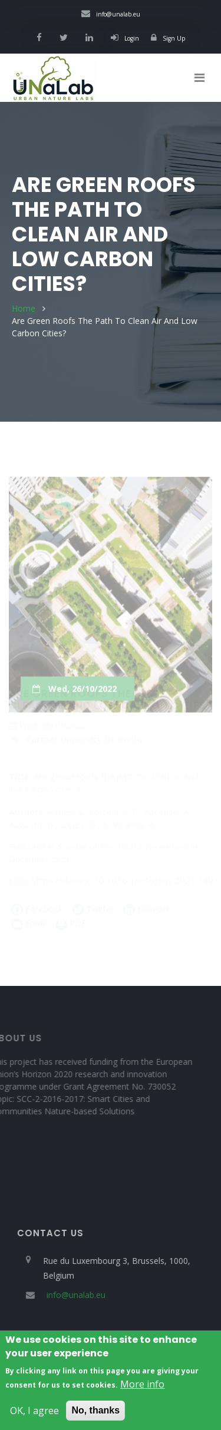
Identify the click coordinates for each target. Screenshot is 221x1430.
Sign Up (168, 38)
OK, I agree (34, 1416)
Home (23, 308)
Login (125, 38)
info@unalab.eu (110, 14)
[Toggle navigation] (199, 78)
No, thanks (95, 1416)
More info (142, 1389)
